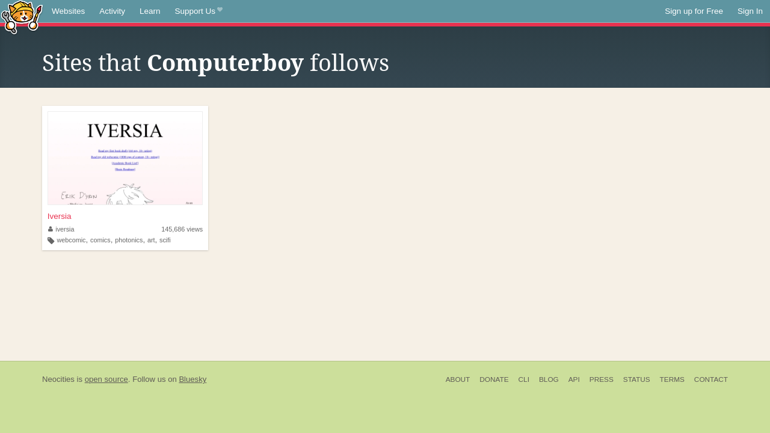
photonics (129, 240)
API (574, 379)
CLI (524, 379)
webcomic (71, 240)
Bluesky (192, 379)
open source (106, 379)
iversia (61, 229)
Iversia (60, 216)
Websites (68, 11)
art (151, 240)
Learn (150, 11)
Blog (549, 379)
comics (100, 240)
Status (636, 379)
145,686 (182, 229)
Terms (672, 379)
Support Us (199, 11)
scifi (165, 240)
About (458, 379)
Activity (112, 11)
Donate (493, 379)
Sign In (750, 11)
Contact (711, 379)
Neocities (58, 379)
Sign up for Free (694, 11)
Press (602, 379)
